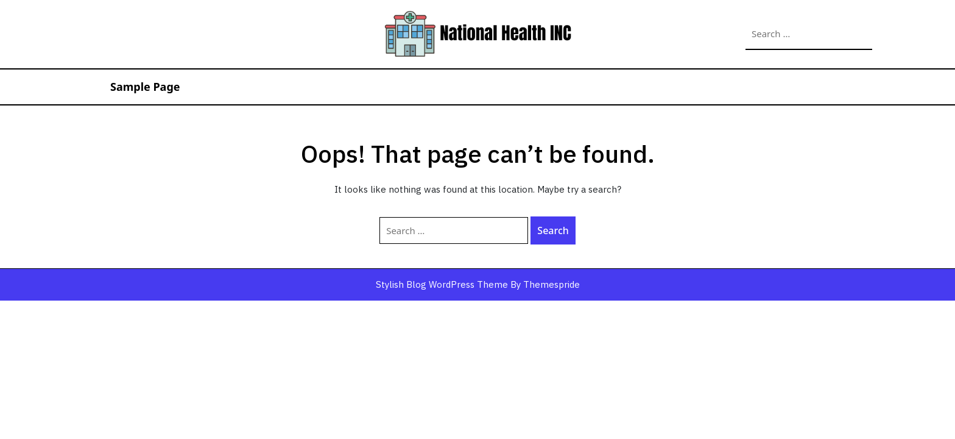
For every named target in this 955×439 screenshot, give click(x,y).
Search (858, 33)
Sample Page (145, 86)
